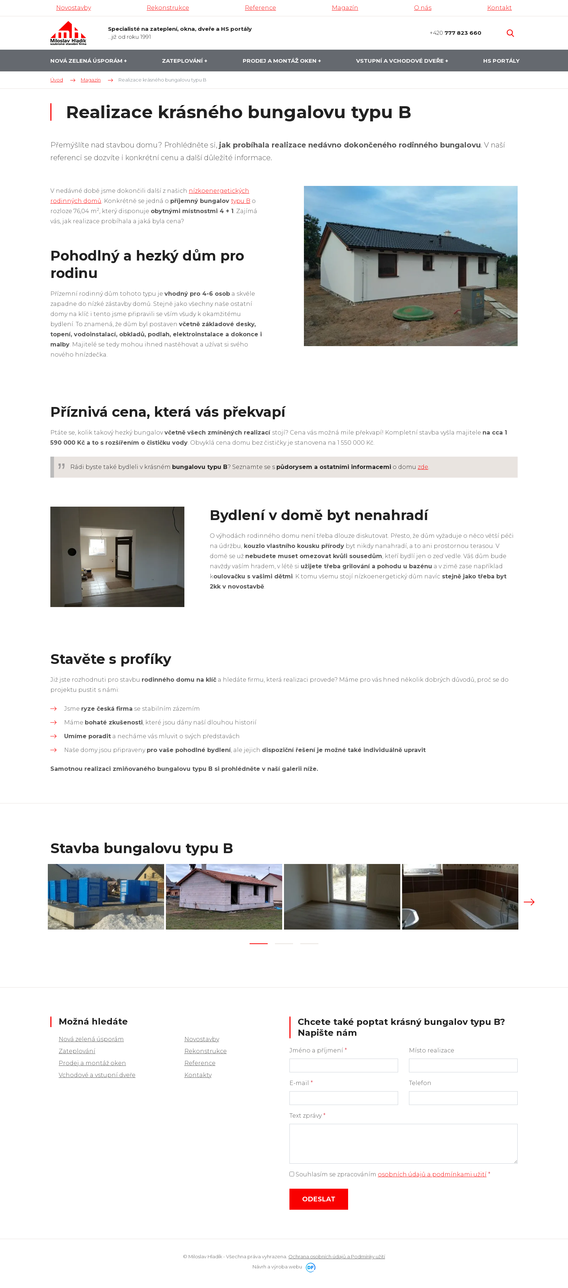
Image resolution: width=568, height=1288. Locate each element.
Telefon (420, 1081)
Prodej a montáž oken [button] (280, 60)
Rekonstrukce (205, 1049)
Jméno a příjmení (318, 1048)
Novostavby (201, 1037)
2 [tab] (284, 942)
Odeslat (318, 1197)
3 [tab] (309, 942)
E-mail (301, 1081)
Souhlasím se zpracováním (389, 1172)
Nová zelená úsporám (91, 1037)
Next (529, 901)
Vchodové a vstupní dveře (97, 1073)
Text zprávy (307, 1113)
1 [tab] (259, 942)
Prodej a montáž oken (92, 1061)
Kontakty (198, 1073)
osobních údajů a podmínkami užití (432, 1172)
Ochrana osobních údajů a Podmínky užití (336, 1255)
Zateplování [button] (183, 60)
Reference (200, 1061)
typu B (240, 201)
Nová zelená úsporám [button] (87, 60)
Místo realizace (431, 1048)
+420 (455, 32)
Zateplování (77, 1049)
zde (423, 467)
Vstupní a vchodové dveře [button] (400, 60)
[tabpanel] (107, 896)
